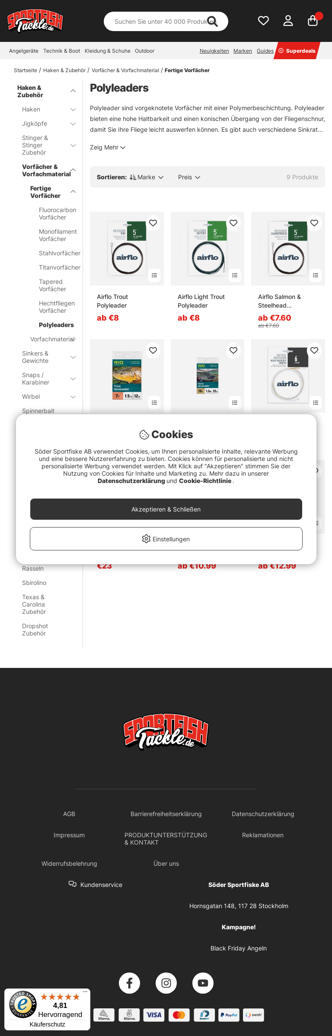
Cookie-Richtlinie (206, 480)
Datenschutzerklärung (132, 480)
